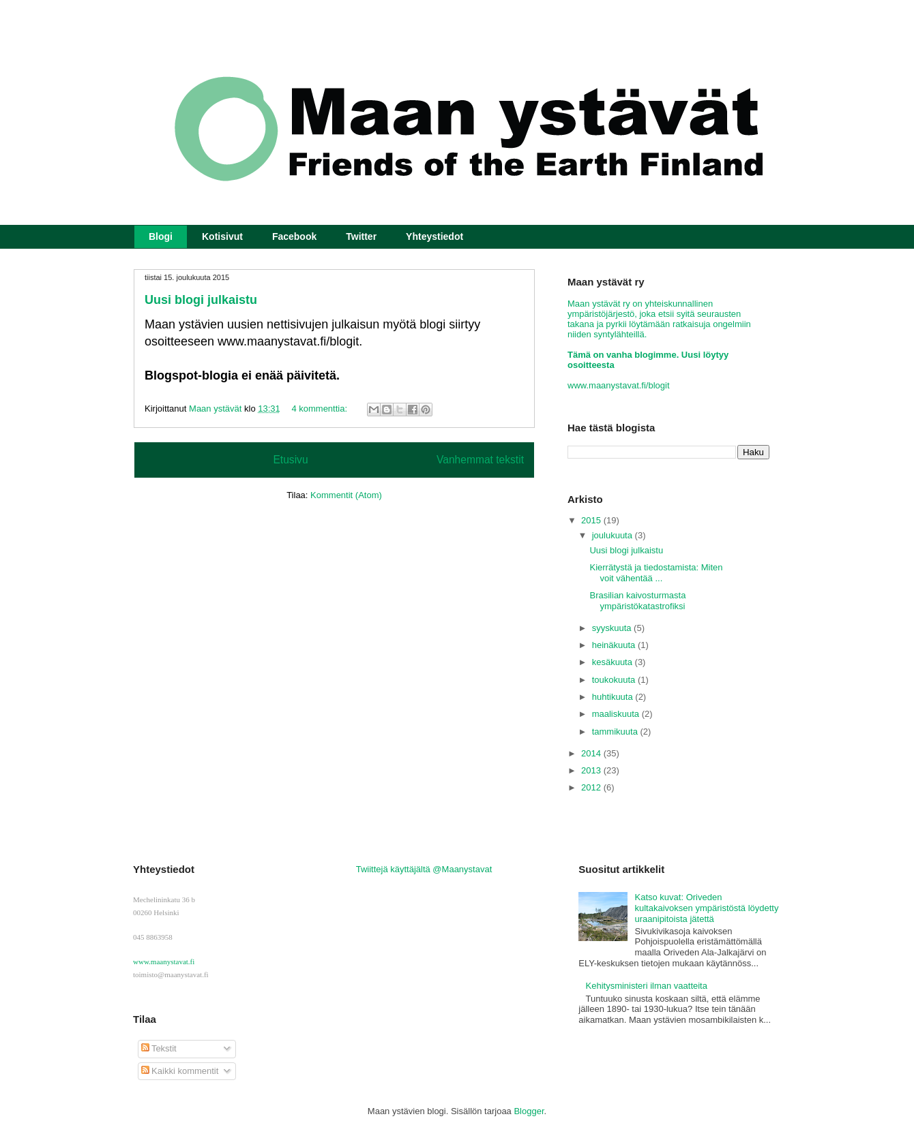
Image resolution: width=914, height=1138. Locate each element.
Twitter (361, 236)
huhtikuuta (614, 697)
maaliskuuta (617, 714)
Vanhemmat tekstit (480, 459)
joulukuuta (613, 535)
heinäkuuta (615, 645)
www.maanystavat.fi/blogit (618, 385)
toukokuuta (615, 680)
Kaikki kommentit (180, 1071)
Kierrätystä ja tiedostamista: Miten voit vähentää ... (655, 572)
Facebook (294, 236)
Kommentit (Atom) (346, 495)
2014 (592, 753)
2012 (592, 787)
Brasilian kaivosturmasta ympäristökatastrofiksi (637, 600)
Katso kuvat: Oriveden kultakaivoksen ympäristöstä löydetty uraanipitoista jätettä (707, 907)
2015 (592, 520)
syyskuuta (613, 628)
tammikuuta (616, 731)
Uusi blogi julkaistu (201, 300)
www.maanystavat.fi (163, 961)
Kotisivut (222, 236)
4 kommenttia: (320, 408)
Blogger (529, 1111)
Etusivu (290, 459)
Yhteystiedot (434, 236)
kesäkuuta (613, 662)
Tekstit (159, 1048)
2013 (592, 770)
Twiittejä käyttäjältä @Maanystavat (424, 869)
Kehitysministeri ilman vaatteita (646, 986)
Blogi (161, 236)
